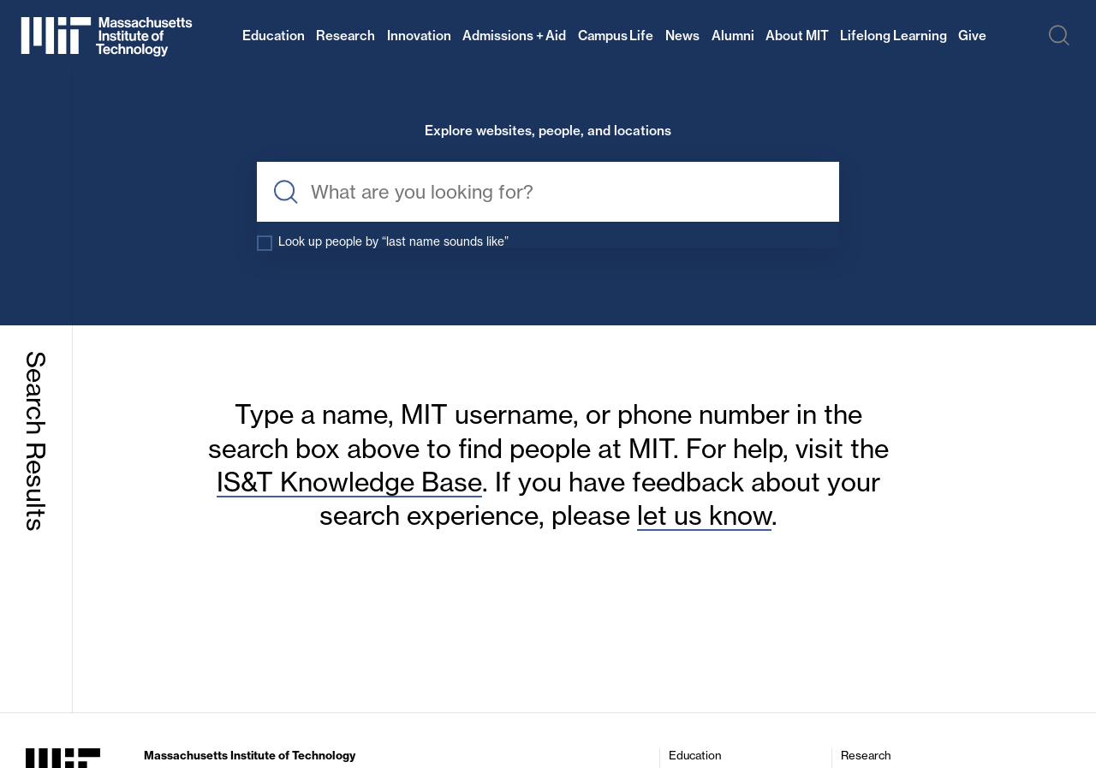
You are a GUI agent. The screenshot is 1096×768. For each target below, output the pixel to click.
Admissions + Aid (514, 35)
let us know (704, 517)
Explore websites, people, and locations (548, 131)
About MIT (797, 35)
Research (345, 35)
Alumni (733, 35)
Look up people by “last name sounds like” (405, 242)
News (682, 35)
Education (273, 35)
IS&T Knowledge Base (349, 483)
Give (972, 35)
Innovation (419, 35)
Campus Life (616, 35)
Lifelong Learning (893, 35)
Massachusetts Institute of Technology (249, 757)
